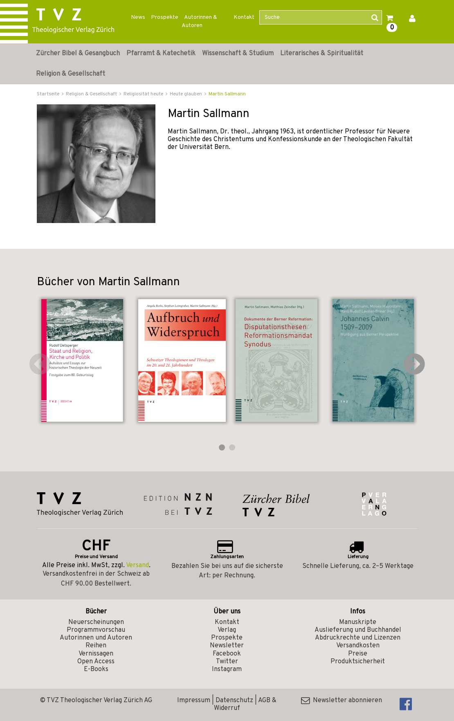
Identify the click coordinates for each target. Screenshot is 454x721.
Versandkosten (358, 646)
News (138, 17)
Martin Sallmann (227, 94)
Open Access (96, 662)
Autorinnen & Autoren (199, 21)
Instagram (227, 669)
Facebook (227, 654)
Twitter (227, 662)
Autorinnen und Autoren (96, 638)
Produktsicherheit (357, 662)
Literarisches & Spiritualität (321, 54)
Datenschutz (234, 700)
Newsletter (227, 646)
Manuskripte (357, 622)
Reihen (95, 646)
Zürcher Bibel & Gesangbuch (78, 54)
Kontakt (244, 17)
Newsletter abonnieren (341, 700)
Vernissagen (96, 654)
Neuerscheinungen (96, 622)
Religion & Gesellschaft (70, 74)
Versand (137, 565)
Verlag (227, 630)
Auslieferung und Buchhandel (358, 630)
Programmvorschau (96, 630)
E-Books (96, 669)
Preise (357, 654)
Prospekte (164, 17)
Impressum (193, 700)
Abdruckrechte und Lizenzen (357, 638)
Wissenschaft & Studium (238, 54)
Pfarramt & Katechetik (161, 54)
